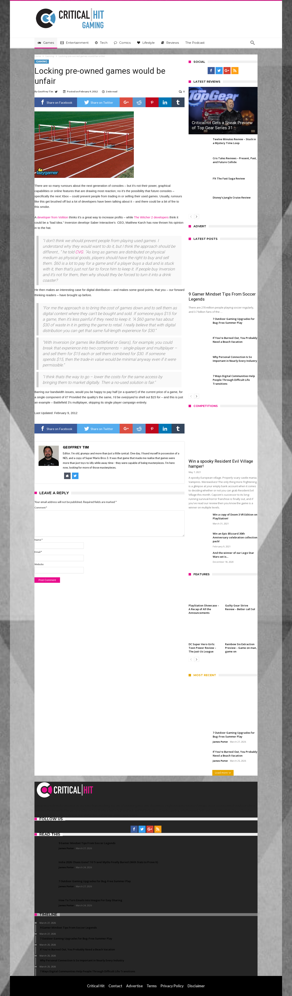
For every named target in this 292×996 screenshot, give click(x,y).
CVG (79, 252)
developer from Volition (52, 217)
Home (37, 56)
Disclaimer (196, 986)
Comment (40, 507)
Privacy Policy (172, 986)
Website (39, 564)
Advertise (134, 986)
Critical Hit (96, 986)
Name (38, 539)
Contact (115, 986)
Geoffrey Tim (45, 91)
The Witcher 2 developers (151, 217)
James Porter (220, 741)
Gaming (49, 56)
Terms (152, 986)
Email (38, 551)
